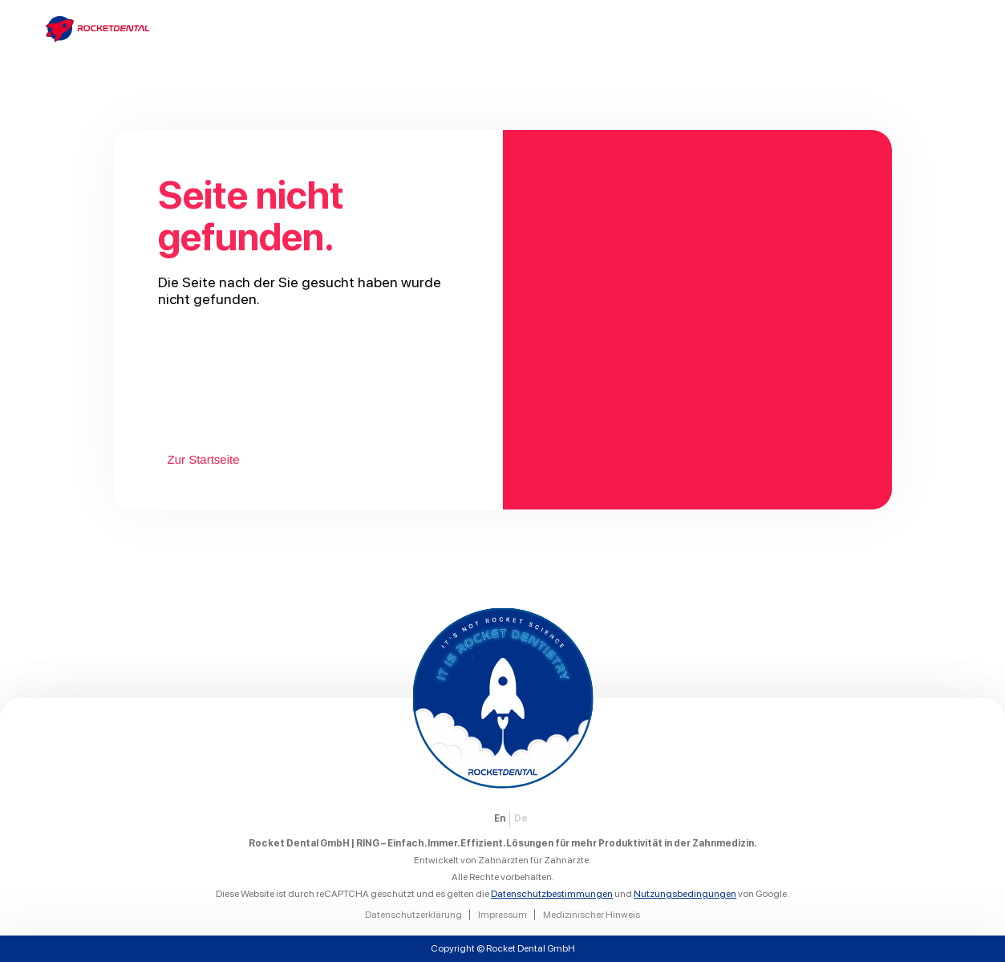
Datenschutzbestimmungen (552, 893)
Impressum (502, 914)
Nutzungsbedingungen (685, 893)
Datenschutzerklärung (413, 914)
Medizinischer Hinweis (591, 914)
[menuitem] (499, 818)
